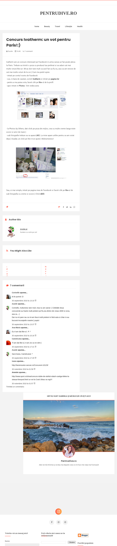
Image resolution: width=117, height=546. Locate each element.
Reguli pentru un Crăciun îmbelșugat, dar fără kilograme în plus (100, 504)
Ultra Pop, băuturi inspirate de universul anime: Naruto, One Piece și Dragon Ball (100, 518)
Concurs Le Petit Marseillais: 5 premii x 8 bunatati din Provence (99, 478)
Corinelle (16, 293)
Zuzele (15, 304)
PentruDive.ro (58, 13)
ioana (14, 361)
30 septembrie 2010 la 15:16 (23, 336)
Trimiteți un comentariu (15, 387)
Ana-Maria (16, 328)
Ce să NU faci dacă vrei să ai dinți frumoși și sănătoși (100, 491)
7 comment (28, 51)
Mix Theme (79, 539)
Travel (57, 26)
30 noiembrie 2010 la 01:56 (23, 369)
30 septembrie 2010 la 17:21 (23, 347)
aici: (42, 193)
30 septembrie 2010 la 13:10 (23, 301)
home (37, 26)
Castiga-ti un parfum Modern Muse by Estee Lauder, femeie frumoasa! (100, 466)
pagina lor (55, 79)
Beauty (47, 26)
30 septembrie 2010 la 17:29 (23, 358)
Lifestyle (68, 26)
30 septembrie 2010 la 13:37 (23, 324)
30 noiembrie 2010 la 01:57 (23, 384)
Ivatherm (36, 79)
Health (80, 26)
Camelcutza (17, 339)
